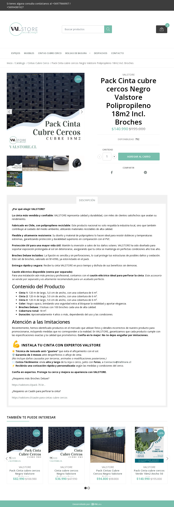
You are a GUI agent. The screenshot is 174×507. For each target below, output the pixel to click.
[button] (85, 488)
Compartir (128, 167)
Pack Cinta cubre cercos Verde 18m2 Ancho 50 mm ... (149, 473)
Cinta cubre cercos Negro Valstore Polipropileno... (66, 473)
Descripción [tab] (87, 200)
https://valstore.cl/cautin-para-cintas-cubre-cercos (39, 397)
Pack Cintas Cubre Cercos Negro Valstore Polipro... (107, 473)
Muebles (29, 53)
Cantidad (107, 149)
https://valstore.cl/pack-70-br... (28, 384)
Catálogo (20, 63)
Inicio (10, 63)
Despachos (100, 53)
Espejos (15, 53)
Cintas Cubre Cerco (50, 53)
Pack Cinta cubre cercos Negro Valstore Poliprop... (25, 473)
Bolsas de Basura (76, 53)
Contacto (117, 53)
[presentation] (9, 111)
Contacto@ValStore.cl (117, 362)
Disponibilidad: (126, 139)
